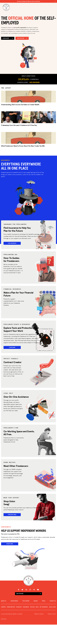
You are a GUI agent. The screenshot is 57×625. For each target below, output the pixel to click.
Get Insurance (44, 607)
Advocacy (19, 607)
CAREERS (3, 607)
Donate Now (9, 544)
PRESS (43, 601)
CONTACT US (53, 601)
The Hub (32, 607)
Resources (26, 607)
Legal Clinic (52, 607)
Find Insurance (12, 243)
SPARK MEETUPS (11, 607)
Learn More (8, 38)
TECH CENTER (25, 601)
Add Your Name (34, 82)
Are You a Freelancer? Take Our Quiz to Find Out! (36, 1)
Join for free (28, 594)
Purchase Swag (12, 515)
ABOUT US (3, 601)
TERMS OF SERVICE (39, 614)
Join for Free (22, 38)
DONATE (36, 601)
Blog (37, 607)
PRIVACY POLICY (52, 614)
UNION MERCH (14, 601)
